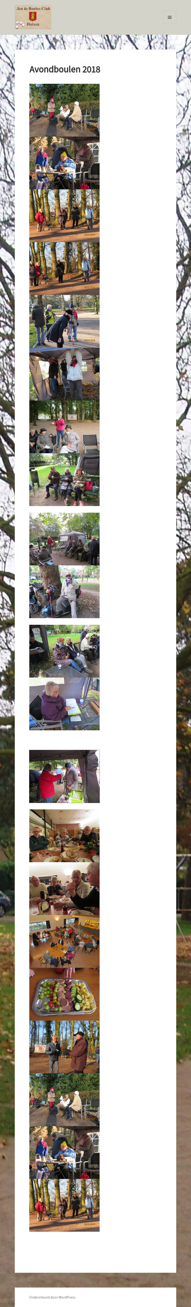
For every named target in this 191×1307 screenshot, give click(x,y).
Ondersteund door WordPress (52, 1297)
